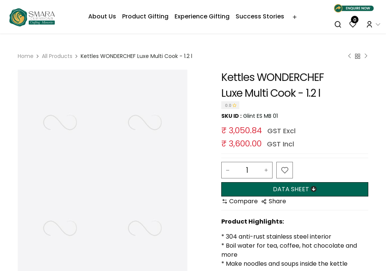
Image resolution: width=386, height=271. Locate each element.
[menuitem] (102, 16)
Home (26, 56)
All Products (57, 56)
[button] (284, 170)
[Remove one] (228, 170)
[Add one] (266, 170)
